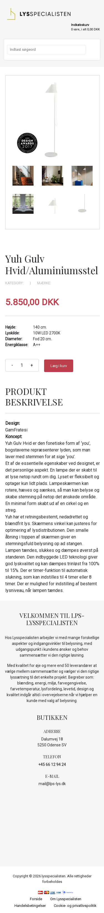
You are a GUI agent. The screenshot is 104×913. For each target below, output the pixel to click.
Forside (36, 899)
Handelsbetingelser (30, 906)
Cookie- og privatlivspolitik (75, 906)
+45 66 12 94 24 (52, 764)
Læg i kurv (58, 366)
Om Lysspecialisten (65, 899)
